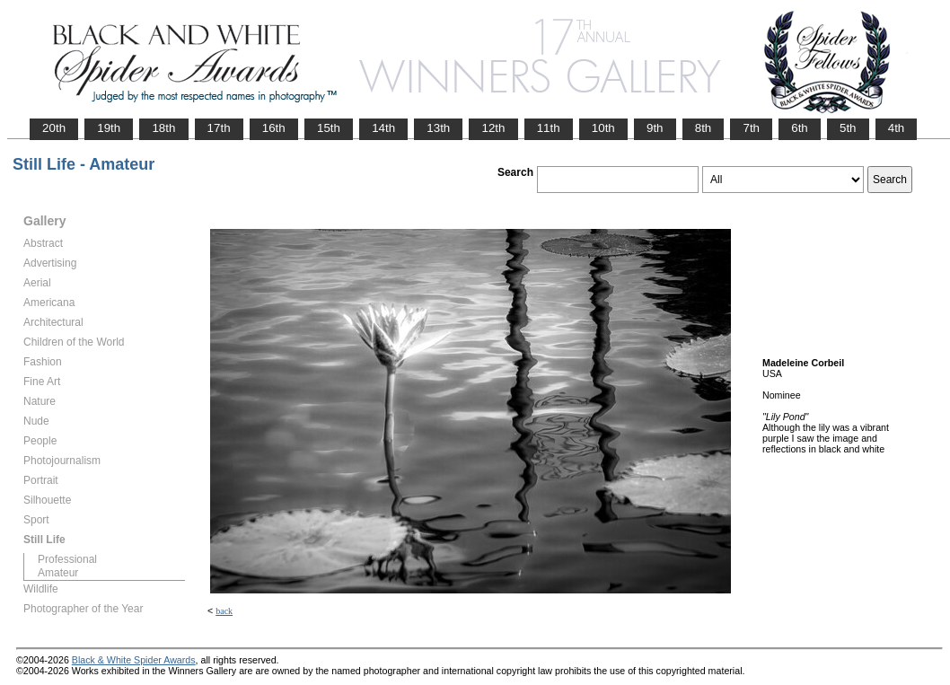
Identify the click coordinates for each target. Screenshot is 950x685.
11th (548, 128)
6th (799, 128)
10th (603, 128)
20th (53, 128)
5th (848, 128)
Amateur (58, 572)
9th (655, 128)
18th (163, 128)
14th (383, 128)
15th (328, 128)
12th (493, 128)
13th (438, 128)
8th (703, 128)
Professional (67, 559)
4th (896, 128)
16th (273, 128)
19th (108, 128)
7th (751, 128)
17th (219, 128)
